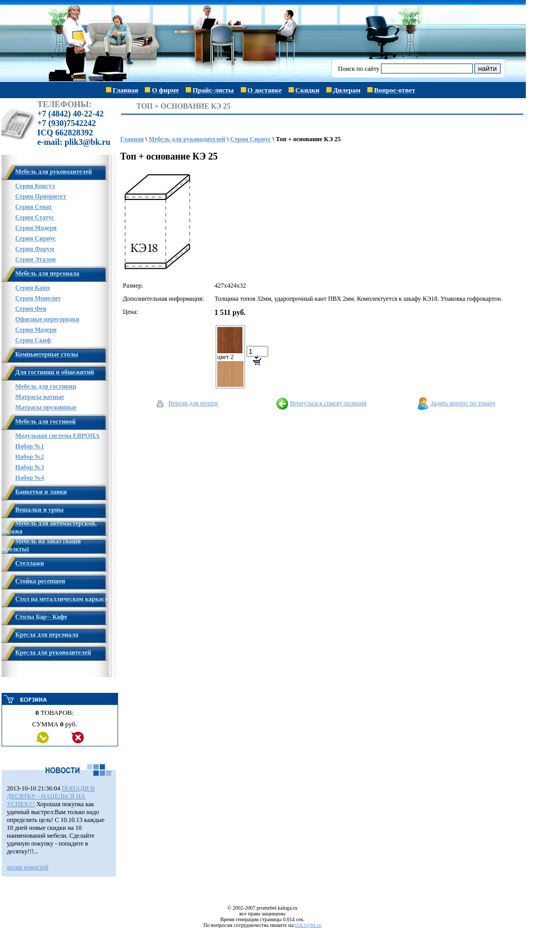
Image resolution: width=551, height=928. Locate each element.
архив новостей (27, 867)
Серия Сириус (250, 139)
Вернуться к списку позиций (328, 403)
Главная (132, 139)
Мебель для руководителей (187, 139)
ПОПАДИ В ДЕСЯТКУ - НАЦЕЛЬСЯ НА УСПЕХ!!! (50, 796)
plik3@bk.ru (308, 925)
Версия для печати (193, 403)
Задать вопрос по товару (463, 403)
